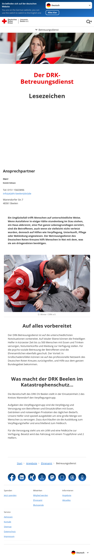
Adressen (8, 517)
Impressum (9, 536)
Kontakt (7, 521)
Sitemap (8, 526)
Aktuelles (66, 500)
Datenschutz (10, 531)
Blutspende (38, 505)
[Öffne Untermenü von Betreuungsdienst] (47, 30)
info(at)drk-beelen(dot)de (17, 193)
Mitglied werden (40, 495)
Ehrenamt (37, 500)
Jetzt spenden (10, 495)
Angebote (66, 495)
